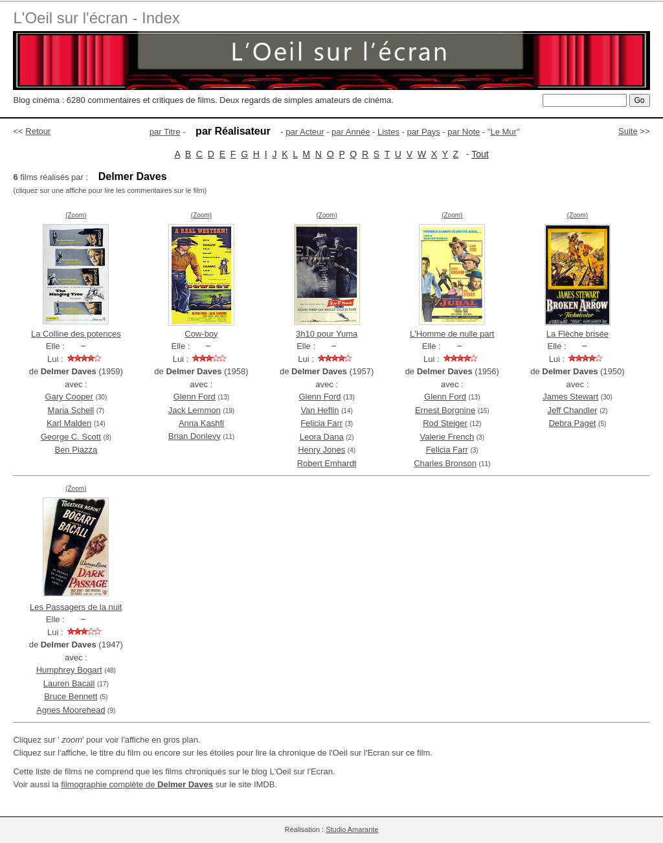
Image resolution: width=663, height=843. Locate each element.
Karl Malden (69, 423)
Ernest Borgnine (445, 410)
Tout (479, 154)
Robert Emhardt (327, 463)
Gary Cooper (69, 396)
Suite (628, 131)
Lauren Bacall (69, 683)
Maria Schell (71, 410)
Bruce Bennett (70, 696)
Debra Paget (572, 423)
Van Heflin (319, 410)
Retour (38, 131)
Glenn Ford (195, 396)
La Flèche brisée (577, 334)
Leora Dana (322, 437)
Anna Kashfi (201, 423)
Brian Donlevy (194, 436)
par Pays (423, 132)
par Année (351, 132)
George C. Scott (71, 437)
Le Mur (503, 132)
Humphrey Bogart (69, 670)
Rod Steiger (445, 423)
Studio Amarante (352, 829)
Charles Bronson (445, 463)
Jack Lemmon (194, 410)
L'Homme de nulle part (452, 334)
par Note (463, 132)
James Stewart (570, 396)
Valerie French (447, 437)
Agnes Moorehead (70, 710)
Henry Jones (321, 450)
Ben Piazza (75, 450)
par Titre (165, 132)
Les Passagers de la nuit (76, 607)
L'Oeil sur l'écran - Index (96, 18)
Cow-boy (201, 334)
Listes (388, 132)
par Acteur (305, 132)
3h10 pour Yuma (326, 334)
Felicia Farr (321, 423)
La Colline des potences (76, 334)
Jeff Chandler (572, 410)
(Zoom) (75, 215)
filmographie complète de (137, 784)
